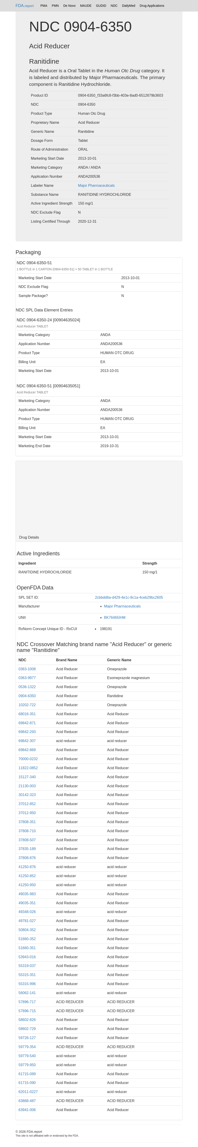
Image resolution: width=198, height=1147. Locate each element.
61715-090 (27, 1083)
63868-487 (27, 1101)
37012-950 (27, 813)
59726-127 (27, 1038)
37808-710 (27, 831)
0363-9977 (27, 678)
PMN (55, 5)
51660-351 (27, 948)
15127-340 (27, 777)
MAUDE (86, 5)
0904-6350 (27, 696)
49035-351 (27, 903)
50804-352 (27, 930)
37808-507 (27, 840)
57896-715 (27, 1011)
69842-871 (27, 723)
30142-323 (27, 795)
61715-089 (27, 1074)
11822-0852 (28, 768)
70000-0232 (28, 759)
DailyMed (128, 5)
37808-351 (27, 822)
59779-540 (27, 1056)
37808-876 (27, 858)
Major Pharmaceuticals (96, 185)
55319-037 (27, 966)
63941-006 (27, 1110)
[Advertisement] (99, 497)
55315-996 (27, 984)
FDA (25, 5)
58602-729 (27, 1029)
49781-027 (27, 921)
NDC (114, 5)
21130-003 (27, 786)
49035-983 (27, 894)
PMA (43, 5)
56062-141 (27, 993)
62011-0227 (28, 1092)
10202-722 (27, 705)
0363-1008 (27, 669)
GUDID (101, 5)
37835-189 (27, 849)
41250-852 (27, 876)
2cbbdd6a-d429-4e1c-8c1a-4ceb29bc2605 (129, 597)
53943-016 (27, 957)
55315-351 (27, 975)
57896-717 (27, 1002)
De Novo (69, 5)
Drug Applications (152, 5)
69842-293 (27, 732)
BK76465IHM (114, 617)
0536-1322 (27, 687)
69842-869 (27, 750)
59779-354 (27, 1047)
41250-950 (27, 885)
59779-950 (27, 1065)
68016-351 (27, 714)
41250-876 (27, 867)
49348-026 (27, 912)
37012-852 (27, 804)
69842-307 (27, 741)
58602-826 (27, 1020)
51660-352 (27, 939)
